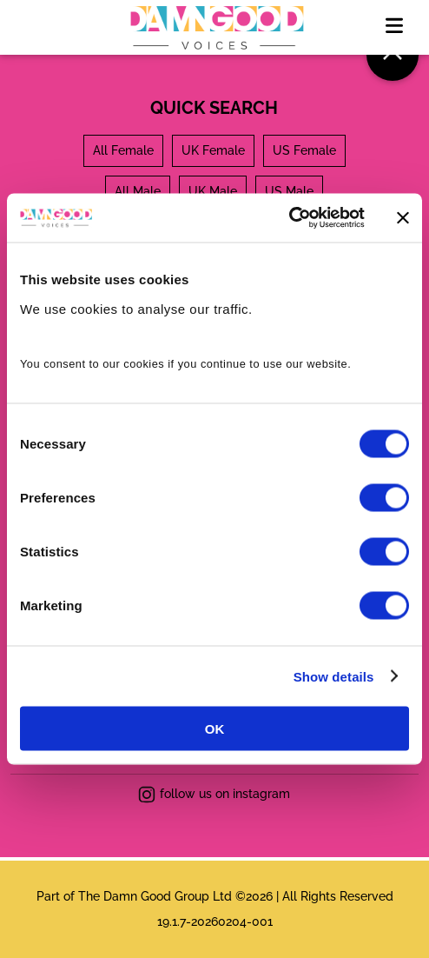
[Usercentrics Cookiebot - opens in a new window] (289, 218)
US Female (304, 150)
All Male (138, 191)
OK (215, 729)
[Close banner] (403, 217)
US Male (289, 191)
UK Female (213, 150)
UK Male (212, 191)
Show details (334, 676)
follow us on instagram (214, 794)
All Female (123, 150)
